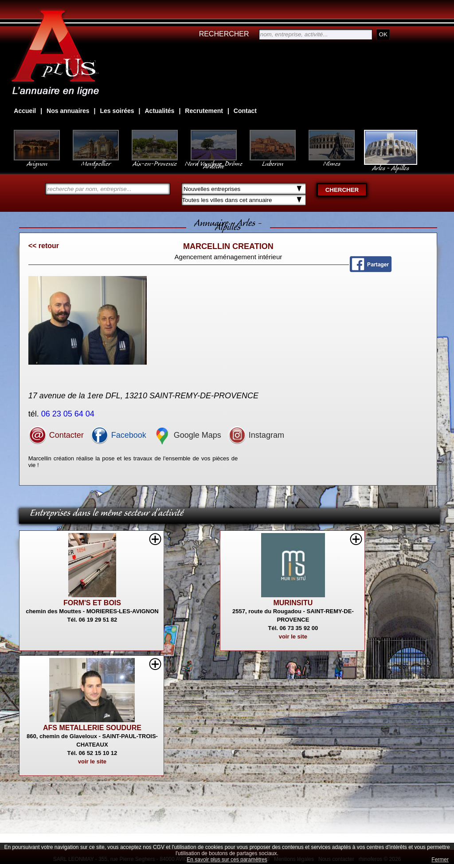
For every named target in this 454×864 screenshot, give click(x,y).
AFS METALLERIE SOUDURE (92, 728)
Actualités (159, 110)
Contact (245, 110)
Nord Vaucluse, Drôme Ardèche (214, 160)
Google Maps (187, 435)
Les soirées (117, 110)
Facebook (118, 435)
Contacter (56, 435)
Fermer (440, 859)
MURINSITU (293, 603)
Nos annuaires (68, 110)
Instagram (256, 435)
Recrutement (204, 110)
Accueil (25, 110)
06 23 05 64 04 (69, 413)
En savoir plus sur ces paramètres (227, 859)
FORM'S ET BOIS (92, 603)
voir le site (293, 636)
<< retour (43, 245)
